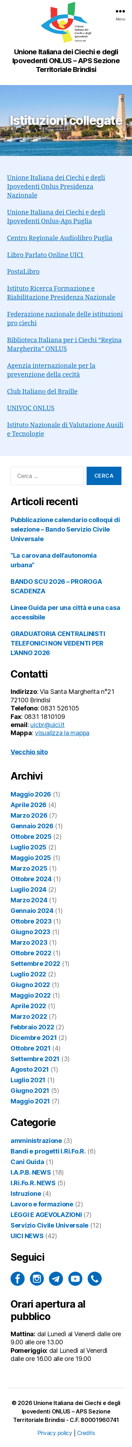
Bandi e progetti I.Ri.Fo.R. (48, 1151)
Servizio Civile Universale (49, 1225)
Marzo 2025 (29, 868)
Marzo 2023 (29, 942)
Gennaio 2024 (32, 910)
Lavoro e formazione (42, 1204)
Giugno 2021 (30, 1090)
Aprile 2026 (28, 805)
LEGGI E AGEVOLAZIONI (46, 1214)
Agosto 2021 (30, 1069)
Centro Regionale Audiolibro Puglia (59, 238)
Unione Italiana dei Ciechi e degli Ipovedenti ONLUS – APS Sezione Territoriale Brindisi (66, 1411)
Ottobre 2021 (31, 1048)
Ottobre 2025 (31, 836)
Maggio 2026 (31, 794)
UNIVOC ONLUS (30, 408)
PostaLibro (23, 272)
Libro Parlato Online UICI (45, 255)
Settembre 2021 (35, 1058)
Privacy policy (54, 1432)
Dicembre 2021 (34, 1037)
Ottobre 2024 (31, 879)
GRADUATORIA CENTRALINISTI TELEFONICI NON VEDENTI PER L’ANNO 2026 (58, 643)
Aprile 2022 (28, 1006)
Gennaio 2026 (32, 826)
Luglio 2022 (28, 974)
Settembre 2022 (35, 963)
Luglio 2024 (28, 889)
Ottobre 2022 (31, 953)
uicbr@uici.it (47, 724)
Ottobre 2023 (31, 921)
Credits (86, 1432)
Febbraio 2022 (32, 1027)
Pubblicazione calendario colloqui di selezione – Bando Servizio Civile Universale (65, 529)
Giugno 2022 (30, 984)
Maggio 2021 (30, 1101)
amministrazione (36, 1140)
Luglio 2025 (28, 847)
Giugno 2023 (30, 932)
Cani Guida (27, 1162)
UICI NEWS (27, 1236)
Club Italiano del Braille (42, 392)
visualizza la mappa (62, 733)
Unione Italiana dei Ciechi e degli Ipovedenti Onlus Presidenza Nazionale (56, 187)
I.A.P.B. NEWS (31, 1172)
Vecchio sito (29, 752)
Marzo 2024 (29, 900)
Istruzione (26, 1193)
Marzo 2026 (29, 815)
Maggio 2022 (31, 995)
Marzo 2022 (29, 1016)
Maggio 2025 (31, 857)
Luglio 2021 (28, 1080)
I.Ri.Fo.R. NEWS (33, 1183)
